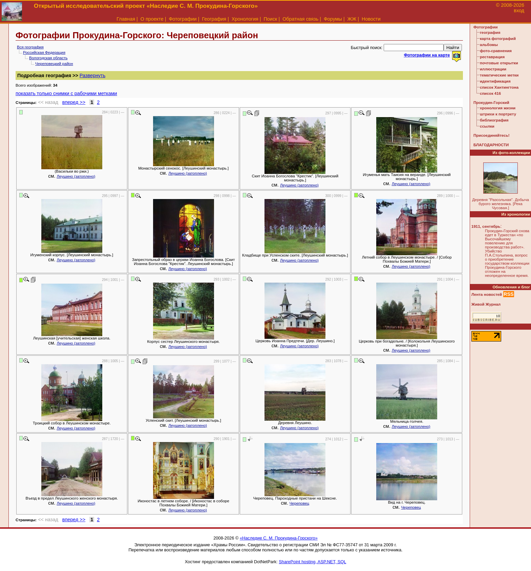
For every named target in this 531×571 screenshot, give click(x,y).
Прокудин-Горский (491, 103)
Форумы (333, 19)
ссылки (487, 126)
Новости (371, 19)
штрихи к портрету (498, 114)
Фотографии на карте (427, 55)
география (490, 32)
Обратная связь (300, 19)
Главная (125, 19)
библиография (494, 120)
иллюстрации (493, 69)
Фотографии (182, 19)
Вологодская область (48, 58)
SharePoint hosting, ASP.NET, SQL (312, 561)
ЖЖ (352, 19)
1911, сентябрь (485, 226)
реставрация (492, 57)
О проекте (152, 19)
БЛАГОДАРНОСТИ (491, 145)
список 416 (490, 93)
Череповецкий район (54, 64)
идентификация (495, 81)
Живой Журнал (486, 304)
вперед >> (73, 102)
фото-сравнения (496, 51)
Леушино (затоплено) (76, 176)
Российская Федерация (44, 52)
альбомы (489, 45)
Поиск (270, 19)
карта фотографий (498, 39)
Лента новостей (486, 294)
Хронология (245, 19)
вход (519, 10)
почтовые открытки (499, 63)
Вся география (30, 47)
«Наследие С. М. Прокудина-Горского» (279, 538)
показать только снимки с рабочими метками (66, 93)
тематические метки (499, 75)
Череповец (300, 503)
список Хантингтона (499, 87)
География (214, 19)
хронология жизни (497, 108)
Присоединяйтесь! (491, 135)
